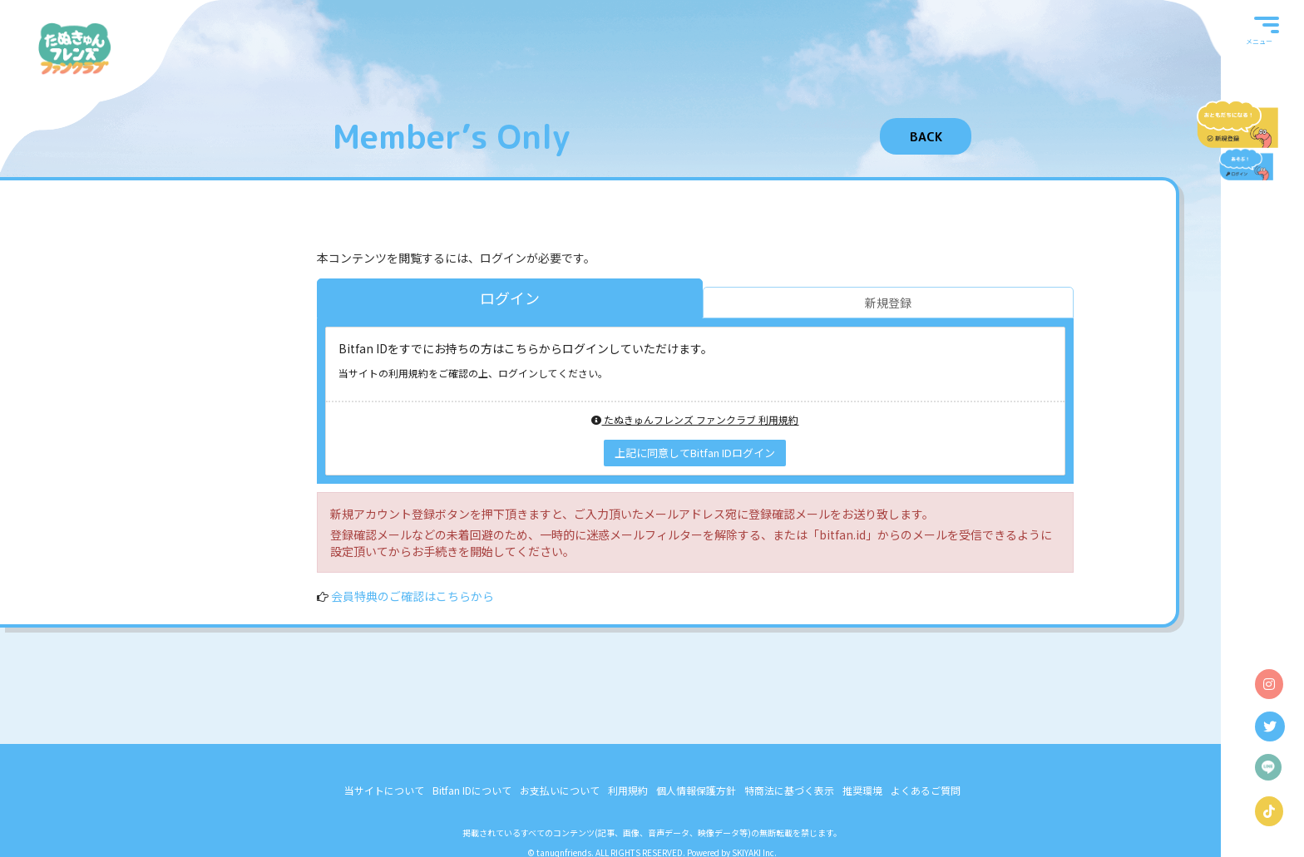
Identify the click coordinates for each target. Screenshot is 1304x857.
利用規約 (628, 790)
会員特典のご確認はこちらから (412, 596)
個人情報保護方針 (696, 790)
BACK (926, 136)
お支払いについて (560, 790)
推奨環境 (862, 790)
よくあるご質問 (926, 790)
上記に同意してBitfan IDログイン (695, 453)
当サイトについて (384, 790)
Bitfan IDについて (471, 790)
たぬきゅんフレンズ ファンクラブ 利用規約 (694, 419)
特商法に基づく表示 (789, 790)
